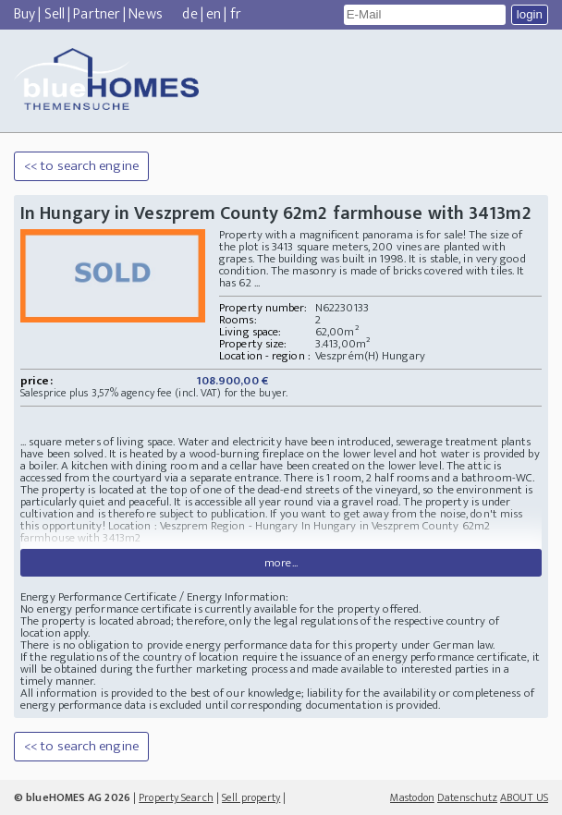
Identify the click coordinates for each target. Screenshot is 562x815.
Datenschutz (467, 797)
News (145, 14)
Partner (96, 14)
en (213, 14)
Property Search (176, 797)
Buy (24, 14)
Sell (54, 14)
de (189, 14)
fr (235, 14)
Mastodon (412, 797)
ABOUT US (524, 797)
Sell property (251, 797)
